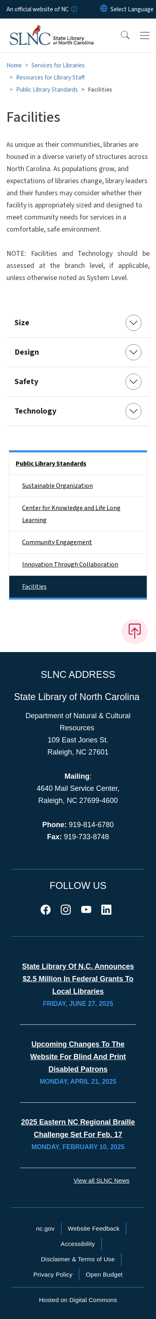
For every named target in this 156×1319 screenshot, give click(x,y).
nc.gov (45, 1228)
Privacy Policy (52, 1274)
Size (21, 322)
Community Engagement (57, 542)
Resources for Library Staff (50, 77)
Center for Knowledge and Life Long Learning (71, 514)
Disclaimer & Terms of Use (78, 1259)
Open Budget (104, 1274)
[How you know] (73, 9)
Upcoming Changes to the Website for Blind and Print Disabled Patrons (78, 1056)
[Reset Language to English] (103, 9)
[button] (119, 35)
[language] (132, 9)
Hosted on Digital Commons (78, 1299)
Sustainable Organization (57, 485)
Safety (26, 381)
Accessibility (78, 1243)
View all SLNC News (101, 1180)
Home (14, 65)
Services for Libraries (58, 65)
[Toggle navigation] (144, 35)
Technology (35, 411)
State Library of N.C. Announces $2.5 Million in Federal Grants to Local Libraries (78, 978)
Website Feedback (94, 1228)
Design (26, 352)
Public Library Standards (47, 89)
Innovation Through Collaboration (70, 564)
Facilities (34, 586)
